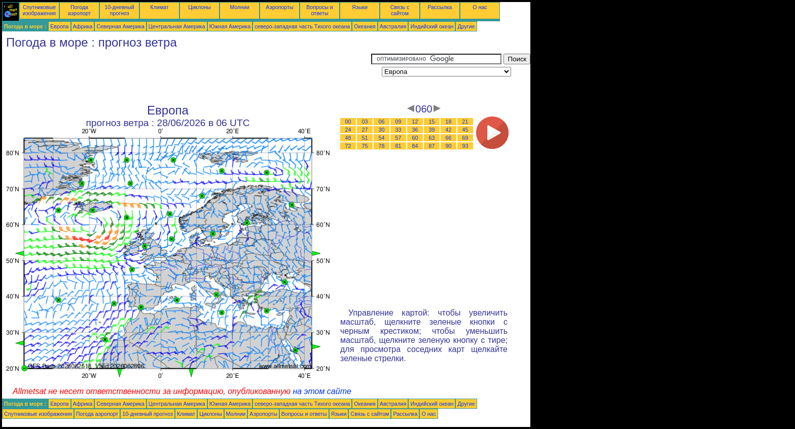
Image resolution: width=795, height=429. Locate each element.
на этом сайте (322, 391)
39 (432, 130)
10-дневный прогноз (119, 10)
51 (365, 138)
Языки (360, 7)
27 (365, 130)
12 (415, 122)
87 (432, 146)
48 (348, 138)
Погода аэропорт (79, 10)
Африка (83, 26)
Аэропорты (280, 7)
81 (398, 146)
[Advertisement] (186, 76)
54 (382, 138)
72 (348, 146)
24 (348, 130)
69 (465, 138)
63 (432, 138)
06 (382, 122)
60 (415, 138)
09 (398, 122)
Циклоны (199, 7)
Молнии (239, 7)
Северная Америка (120, 26)
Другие (466, 26)
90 (449, 146)
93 (465, 146)
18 (449, 122)
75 (365, 146)
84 (415, 146)
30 (382, 130)
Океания (365, 26)
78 (382, 146)
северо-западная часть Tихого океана (302, 26)
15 (432, 122)
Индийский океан (431, 26)
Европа (59, 26)
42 (449, 130)
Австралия (393, 26)
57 (398, 138)
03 (365, 122)
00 (348, 122)
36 (415, 130)
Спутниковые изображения (39, 10)
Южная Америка (230, 26)
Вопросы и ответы (319, 10)
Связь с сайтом (400, 10)
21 (465, 122)
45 (465, 130)
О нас (480, 7)
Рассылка (439, 7)
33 (398, 130)
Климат (159, 7)
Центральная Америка (177, 26)
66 (449, 138)
